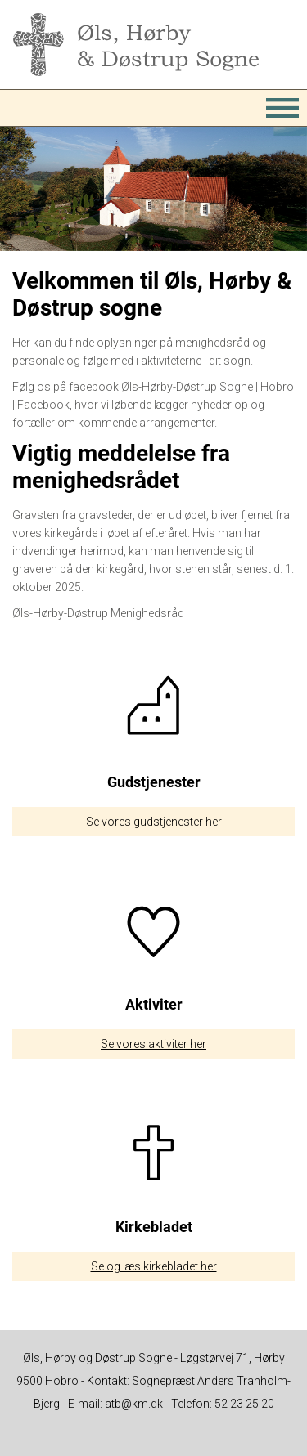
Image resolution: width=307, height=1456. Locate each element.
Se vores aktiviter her (153, 1044)
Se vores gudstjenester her (154, 821)
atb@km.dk (134, 1403)
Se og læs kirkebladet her (154, 1266)
